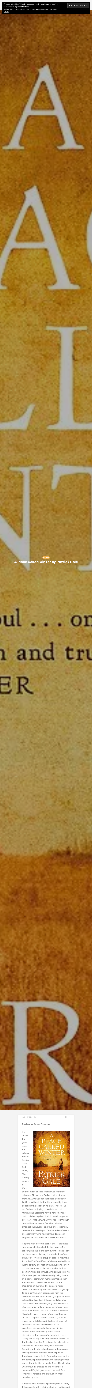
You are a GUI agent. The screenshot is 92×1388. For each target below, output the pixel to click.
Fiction (46, 558)
